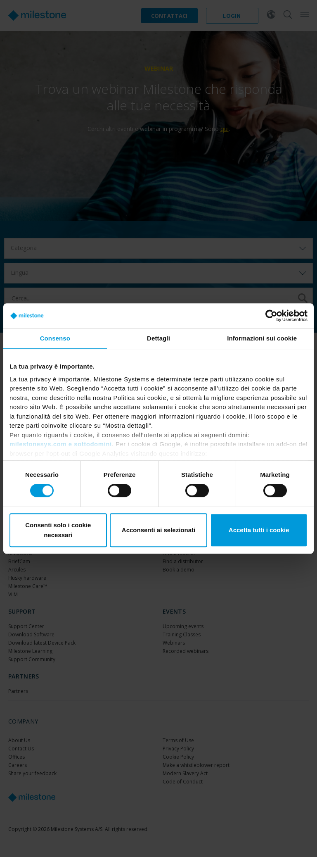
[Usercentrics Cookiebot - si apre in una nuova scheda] (271, 315)
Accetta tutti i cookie (259, 529)
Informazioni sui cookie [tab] (262, 338)
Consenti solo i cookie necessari (58, 529)
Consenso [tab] (55, 338)
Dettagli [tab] (158, 338)
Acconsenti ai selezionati (158, 529)
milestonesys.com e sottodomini (60, 444)
